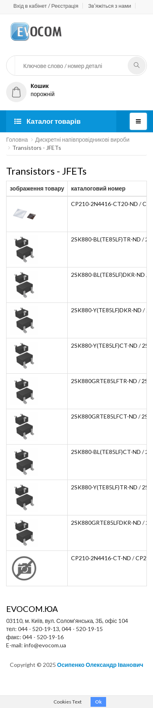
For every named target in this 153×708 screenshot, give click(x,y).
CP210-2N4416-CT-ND (101, 558)
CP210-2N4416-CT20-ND (104, 203)
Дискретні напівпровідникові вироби (82, 139)
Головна (17, 139)
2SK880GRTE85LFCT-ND (104, 416)
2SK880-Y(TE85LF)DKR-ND (106, 310)
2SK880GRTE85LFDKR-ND (106, 522)
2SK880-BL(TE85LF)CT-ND (106, 451)
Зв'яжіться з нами (109, 5)
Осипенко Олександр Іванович (100, 664)
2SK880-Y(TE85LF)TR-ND (104, 487)
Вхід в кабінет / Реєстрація (45, 5)
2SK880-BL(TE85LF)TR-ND (106, 239)
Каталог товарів (47, 121)
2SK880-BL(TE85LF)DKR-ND (108, 274)
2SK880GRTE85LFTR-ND (104, 380)
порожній (30, 90)
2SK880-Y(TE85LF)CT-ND (104, 345)
